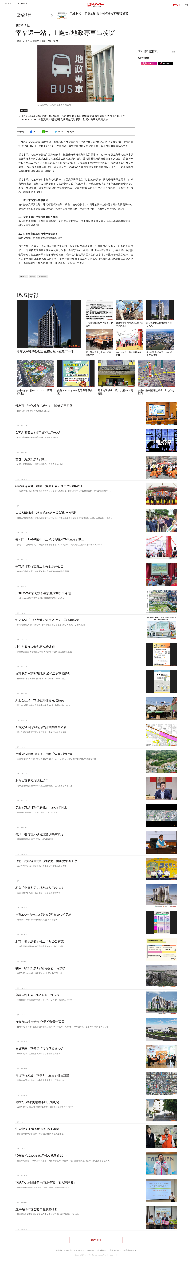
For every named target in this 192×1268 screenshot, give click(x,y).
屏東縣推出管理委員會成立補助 (36, 1211)
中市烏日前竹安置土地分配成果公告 (39, 568)
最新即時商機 (143, 60)
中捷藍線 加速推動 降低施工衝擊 (37, 1131)
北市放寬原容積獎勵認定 (31, 782)
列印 (70, 134)
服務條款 (91, 1252)
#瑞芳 (32, 279)
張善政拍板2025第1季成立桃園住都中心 (42, 1157)
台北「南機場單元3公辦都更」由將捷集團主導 (46, 863)
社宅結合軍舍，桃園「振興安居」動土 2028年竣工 (49, 488)
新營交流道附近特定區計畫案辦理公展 (40, 729)
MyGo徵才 (80, 1252)
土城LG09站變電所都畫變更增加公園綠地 (43, 595)
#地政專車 (42, 279)
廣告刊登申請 (115, 1252)
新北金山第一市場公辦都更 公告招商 (39, 702)
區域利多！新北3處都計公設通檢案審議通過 (98, 13)
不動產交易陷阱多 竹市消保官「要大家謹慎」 (45, 1184)
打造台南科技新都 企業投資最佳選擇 (39, 1024)
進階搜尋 (24, 5)
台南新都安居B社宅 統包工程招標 (37, 434)
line (45, 134)
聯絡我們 (59, 1252)
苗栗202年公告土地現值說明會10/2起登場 (43, 916)
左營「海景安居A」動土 (31, 461)
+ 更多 (172, 54)
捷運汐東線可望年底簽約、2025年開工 (41, 809)
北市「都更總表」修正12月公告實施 (39, 943)
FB (32, 134)
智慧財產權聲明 (129, 1252)
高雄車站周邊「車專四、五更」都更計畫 (42, 1077)
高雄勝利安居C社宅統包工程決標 (37, 997)
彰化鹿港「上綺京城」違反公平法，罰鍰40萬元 (47, 622)
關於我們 (69, 1252)
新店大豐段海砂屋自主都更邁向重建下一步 (45, 353)
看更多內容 (96, 1242)
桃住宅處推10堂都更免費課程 (35, 648)
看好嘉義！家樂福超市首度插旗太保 (39, 1050)
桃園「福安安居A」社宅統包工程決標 (40, 970)
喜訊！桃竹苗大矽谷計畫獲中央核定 (39, 836)
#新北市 (23, 279)
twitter (58, 134)
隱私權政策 (102, 1252)
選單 (9, 5)
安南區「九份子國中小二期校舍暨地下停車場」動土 (49, 541)
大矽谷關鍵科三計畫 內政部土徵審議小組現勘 (45, 515)
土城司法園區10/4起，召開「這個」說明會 (43, 756)
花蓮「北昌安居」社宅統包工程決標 (39, 890)
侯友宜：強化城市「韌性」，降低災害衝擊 (43, 407)
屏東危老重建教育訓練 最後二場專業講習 (42, 675)
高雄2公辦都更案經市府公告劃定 (37, 1104)
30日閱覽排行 (148, 53)
